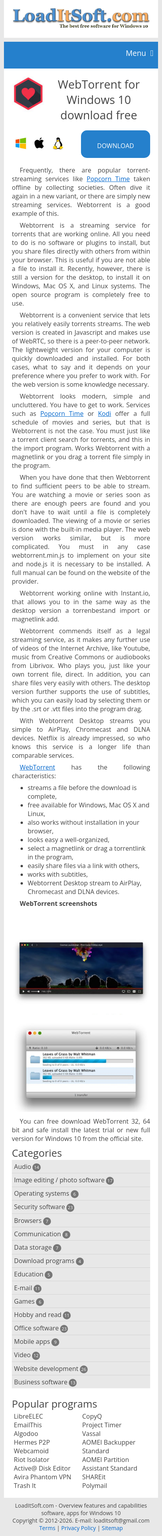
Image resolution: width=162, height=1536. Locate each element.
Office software (41, 1328)
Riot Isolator (31, 1459)
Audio (27, 1166)
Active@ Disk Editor (42, 1468)
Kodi (104, 413)
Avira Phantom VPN (42, 1477)
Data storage (37, 1247)
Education (33, 1274)
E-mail (27, 1288)
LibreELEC (28, 1416)
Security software (44, 1206)
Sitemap (112, 1528)
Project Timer (102, 1425)
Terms (47, 1528)
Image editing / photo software (64, 1180)
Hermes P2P (32, 1442)
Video (27, 1355)
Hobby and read (42, 1314)
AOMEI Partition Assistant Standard (109, 1464)
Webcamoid (31, 1451)
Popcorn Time (108, 178)
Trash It (25, 1485)
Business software (45, 1382)
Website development (51, 1368)
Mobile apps (37, 1341)
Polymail (94, 1485)
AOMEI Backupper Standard (109, 1446)
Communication (42, 1234)
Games (29, 1301)
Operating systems (46, 1193)
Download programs (49, 1260)
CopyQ (92, 1416)
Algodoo (26, 1433)
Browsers (32, 1220)
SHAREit (93, 1477)
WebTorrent (37, 767)
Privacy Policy (78, 1528)
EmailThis (28, 1425)
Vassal (91, 1433)
